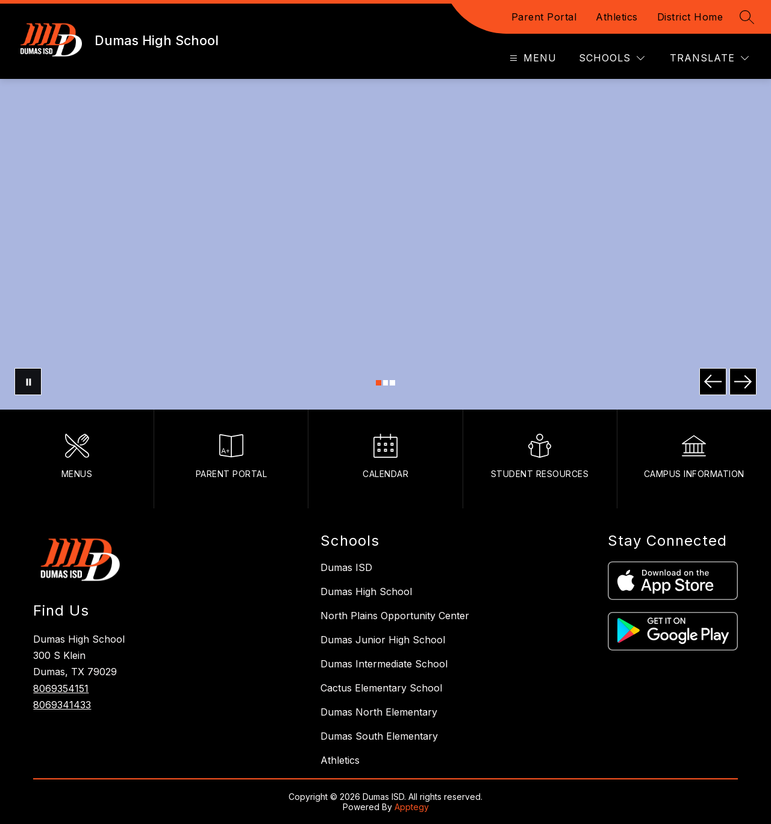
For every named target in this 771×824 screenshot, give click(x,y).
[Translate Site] (709, 58)
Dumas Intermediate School (384, 664)
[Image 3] (392, 382)
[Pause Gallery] (28, 381)
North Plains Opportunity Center (394, 616)
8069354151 (61, 688)
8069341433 (62, 705)
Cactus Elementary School (381, 688)
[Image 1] (378, 382)
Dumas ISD (346, 567)
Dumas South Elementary (379, 736)
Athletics (617, 17)
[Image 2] (386, 382)
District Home (690, 17)
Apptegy (412, 807)
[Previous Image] (712, 381)
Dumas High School (366, 591)
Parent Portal (544, 17)
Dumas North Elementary (378, 712)
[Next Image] (743, 381)
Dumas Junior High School (382, 640)
